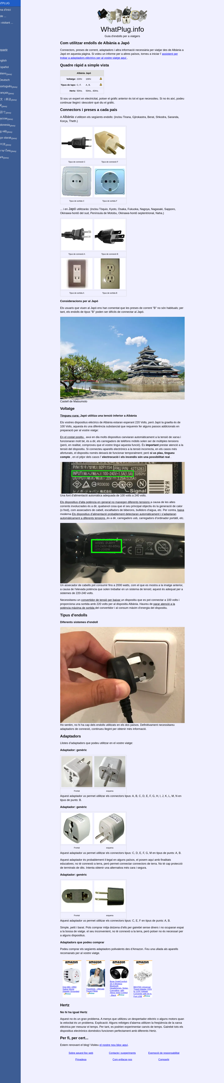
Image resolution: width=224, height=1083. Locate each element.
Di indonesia (12, 125)
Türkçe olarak (13, 138)
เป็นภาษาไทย (12, 150)
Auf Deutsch (9, 79)
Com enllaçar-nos (126, 1059)
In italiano (10, 73)
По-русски (11, 118)
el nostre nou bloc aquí (117, 1045)
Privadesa (84, 1059)
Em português (13, 86)
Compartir (167, 1059)
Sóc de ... (8, 16)
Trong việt (11, 131)
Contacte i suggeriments (126, 1053)
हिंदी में (8, 105)
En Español (9, 67)
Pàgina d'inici (10, 9)
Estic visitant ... (11, 22)
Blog (4, 34)
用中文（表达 (13, 99)
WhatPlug (9, 3)
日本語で (10, 112)
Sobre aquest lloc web (84, 1053)
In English (8, 60)
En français (11, 93)
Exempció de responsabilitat (167, 1053)
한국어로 (10, 144)
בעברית (9, 157)
